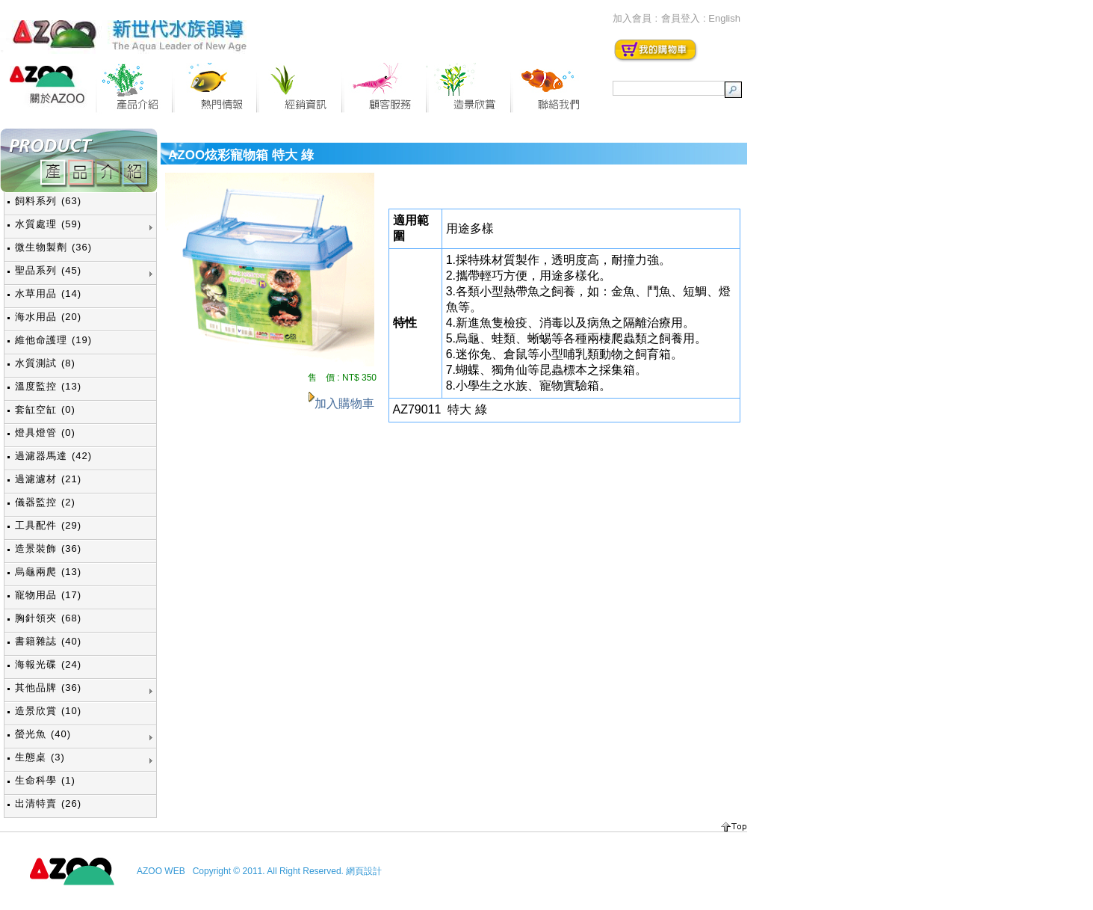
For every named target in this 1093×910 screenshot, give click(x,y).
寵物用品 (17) (48, 594)
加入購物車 (344, 403)
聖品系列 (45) (48, 270)
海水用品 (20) (48, 316)
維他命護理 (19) (53, 339)
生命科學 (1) (45, 780)
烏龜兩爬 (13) (48, 571)
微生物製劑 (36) (53, 247)
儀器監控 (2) (45, 502)
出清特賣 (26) (48, 803)
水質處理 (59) (48, 224)
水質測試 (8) (45, 363)
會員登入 (680, 18)
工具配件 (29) (48, 525)
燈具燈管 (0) (45, 432)
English (724, 18)
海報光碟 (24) (48, 664)
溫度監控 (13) (48, 386)
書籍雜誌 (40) (48, 641)
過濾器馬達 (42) (53, 455)
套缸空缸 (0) (45, 409)
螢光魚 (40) (43, 734)
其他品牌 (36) (48, 687)
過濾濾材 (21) (48, 479)
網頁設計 (364, 871)
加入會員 (632, 18)
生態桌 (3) (40, 757)
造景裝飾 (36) (48, 548)
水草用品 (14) (48, 293)
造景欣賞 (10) (48, 710)
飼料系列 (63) (48, 200)
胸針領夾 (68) (48, 618)
